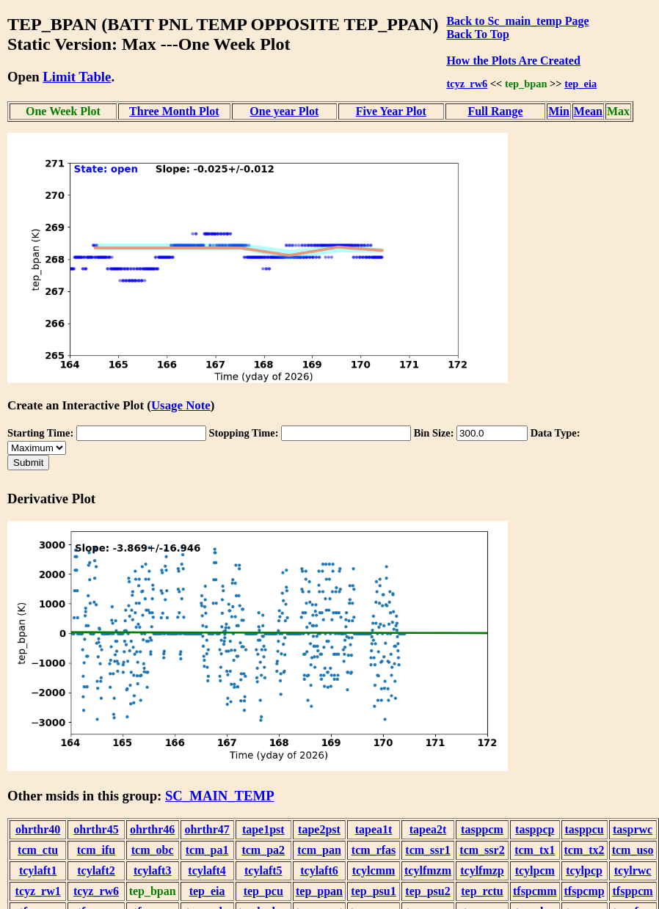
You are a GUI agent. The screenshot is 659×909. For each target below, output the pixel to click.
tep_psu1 (373, 891)
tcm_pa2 (263, 850)
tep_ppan (319, 891)
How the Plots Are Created (513, 60)
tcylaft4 (207, 870)
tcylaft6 (319, 870)
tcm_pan (319, 850)
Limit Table (77, 76)
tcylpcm (535, 870)
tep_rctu (482, 891)
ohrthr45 (95, 829)
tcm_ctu (38, 850)
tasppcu (583, 829)
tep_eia (580, 84)
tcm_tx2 (584, 850)
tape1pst (263, 829)
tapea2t (428, 829)
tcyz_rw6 (466, 84)
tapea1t (374, 829)
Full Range (495, 111)
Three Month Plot (174, 111)
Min (558, 111)
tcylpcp (584, 870)
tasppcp (534, 829)
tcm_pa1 (207, 850)
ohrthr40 (37, 829)
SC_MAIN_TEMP (219, 795)
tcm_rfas (374, 850)
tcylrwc (633, 870)
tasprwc (632, 829)
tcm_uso (633, 850)
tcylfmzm (427, 870)
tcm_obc (152, 850)
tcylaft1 (38, 870)
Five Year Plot (391, 111)
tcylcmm (374, 870)
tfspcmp (584, 891)
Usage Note (181, 405)
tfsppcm (633, 891)
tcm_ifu (96, 850)
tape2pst (319, 829)
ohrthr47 (206, 829)
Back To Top (477, 34)
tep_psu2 (427, 891)
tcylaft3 (153, 870)
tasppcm (482, 829)
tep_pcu (263, 891)
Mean (588, 111)
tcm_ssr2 (481, 850)
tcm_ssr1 (427, 850)
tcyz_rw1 (38, 891)
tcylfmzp (482, 870)
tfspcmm (535, 891)
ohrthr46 (152, 829)
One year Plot (284, 111)
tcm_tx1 (534, 850)
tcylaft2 (96, 870)
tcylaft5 (263, 870)
